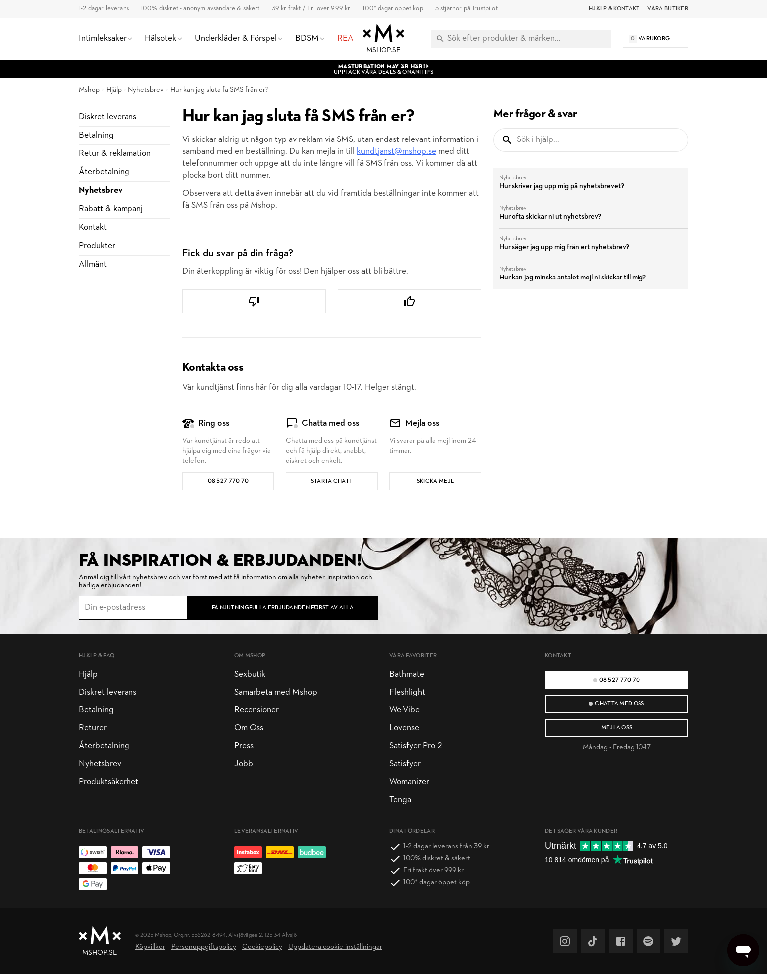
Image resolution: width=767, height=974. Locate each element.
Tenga (400, 800)
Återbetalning (104, 172)
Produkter (97, 246)
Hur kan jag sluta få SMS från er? (219, 90)
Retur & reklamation (115, 153)
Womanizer (409, 782)
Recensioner (256, 710)
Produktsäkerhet (108, 782)
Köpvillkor (150, 947)
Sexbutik (249, 674)
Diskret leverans (107, 117)
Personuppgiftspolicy (203, 947)
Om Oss (248, 728)
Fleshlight (407, 692)
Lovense (404, 728)
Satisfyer (405, 764)
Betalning (96, 135)
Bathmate (406, 674)
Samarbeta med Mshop (275, 692)
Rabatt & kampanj (111, 209)
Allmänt (93, 264)
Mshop (89, 90)
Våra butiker (667, 9)
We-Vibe (404, 710)
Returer (93, 728)
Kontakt (93, 227)
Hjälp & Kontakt (614, 9)
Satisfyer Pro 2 (415, 746)
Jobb (243, 764)
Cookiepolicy (262, 947)
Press (244, 746)
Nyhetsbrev (146, 90)
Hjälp (114, 90)
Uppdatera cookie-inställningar (335, 947)
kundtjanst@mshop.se (396, 151)
